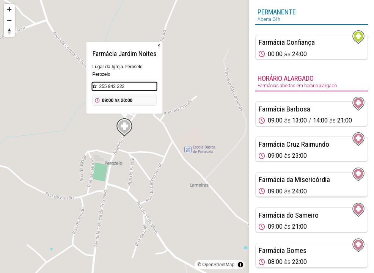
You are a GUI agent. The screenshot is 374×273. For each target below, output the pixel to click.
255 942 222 (112, 86)
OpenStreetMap (218, 264)
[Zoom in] (9, 9)
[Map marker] (124, 127)
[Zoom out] (9, 20)
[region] (124, 136)
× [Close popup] (158, 45)
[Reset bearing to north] (9, 31)
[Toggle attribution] (240, 264)
